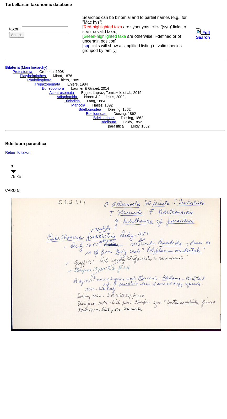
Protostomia (23, 72)
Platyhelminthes (33, 76)
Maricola (78, 105)
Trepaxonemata (48, 84)
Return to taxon (17, 152)
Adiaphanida (67, 97)
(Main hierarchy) (26, 67)
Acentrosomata (62, 93)
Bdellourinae (104, 118)
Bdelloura (109, 122)
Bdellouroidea (90, 109)
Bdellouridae (96, 114)
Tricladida (72, 101)
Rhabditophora (39, 80)
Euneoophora (53, 88)
